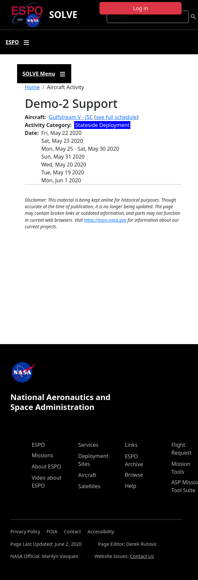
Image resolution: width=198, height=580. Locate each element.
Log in (140, 8)
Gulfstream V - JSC (71, 117)
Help (130, 486)
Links (131, 444)
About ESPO (46, 466)
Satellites (89, 486)
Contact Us (142, 556)
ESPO (38, 444)
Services (88, 444)
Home (32, 87)
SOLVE (63, 14)
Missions (42, 455)
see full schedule (116, 117)
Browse (134, 474)
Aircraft (87, 475)
